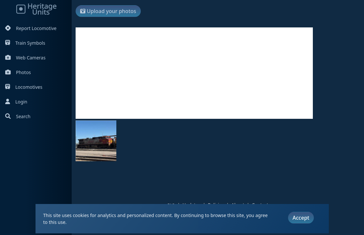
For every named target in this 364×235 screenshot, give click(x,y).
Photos (18, 72)
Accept (301, 217)
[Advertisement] (194, 73)
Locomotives (23, 87)
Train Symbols (25, 43)
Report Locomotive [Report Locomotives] (30, 28)
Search (17, 116)
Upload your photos (108, 11)
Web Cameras (25, 58)
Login (16, 102)
